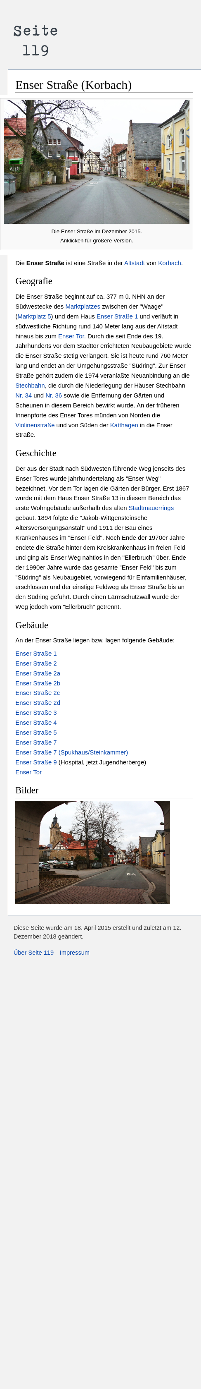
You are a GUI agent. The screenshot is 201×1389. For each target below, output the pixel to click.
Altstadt (134, 262)
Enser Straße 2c (37, 692)
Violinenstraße (34, 425)
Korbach (169, 262)
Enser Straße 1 (117, 316)
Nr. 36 (53, 395)
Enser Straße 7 (36, 742)
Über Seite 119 (34, 952)
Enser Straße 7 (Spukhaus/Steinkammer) (71, 752)
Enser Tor (71, 336)
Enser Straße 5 (36, 732)
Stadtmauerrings (151, 507)
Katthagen (124, 425)
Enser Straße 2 (36, 663)
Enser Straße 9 (36, 762)
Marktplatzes (82, 306)
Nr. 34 (23, 395)
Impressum (75, 952)
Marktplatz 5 (34, 316)
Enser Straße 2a (37, 673)
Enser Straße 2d (37, 702)
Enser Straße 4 (36, 722)
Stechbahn (30, 385)
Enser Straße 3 (36, 712)
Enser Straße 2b (37, 683)
